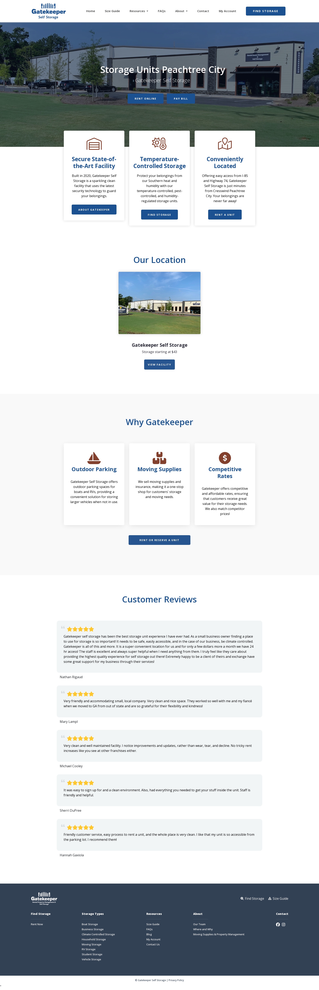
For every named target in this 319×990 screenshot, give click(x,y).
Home (90, 11)
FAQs (162, 11)
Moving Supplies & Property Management (218, 935)
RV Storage (88, 950)
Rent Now (37, 925)
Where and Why (203, 930)
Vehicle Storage (91, 960)
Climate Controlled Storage (98, 935)
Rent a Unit (225, 215)
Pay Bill (182, 99)
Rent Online (145, 99)
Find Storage (265, 11)
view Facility (159, 365)
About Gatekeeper (94, 210)
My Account (227, 11)
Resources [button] (138, 11)
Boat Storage (90, 925)
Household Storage (94, 940)
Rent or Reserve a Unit (159, 541)
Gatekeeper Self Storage (159, 345)
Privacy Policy (176, 981)
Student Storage (92, 955)
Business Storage (93, 930)
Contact (203, 11)
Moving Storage (91, 945)
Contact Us (153, 945)
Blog (149, 935)
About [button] (180, 11)
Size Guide (112, 11)
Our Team (199, 925)
